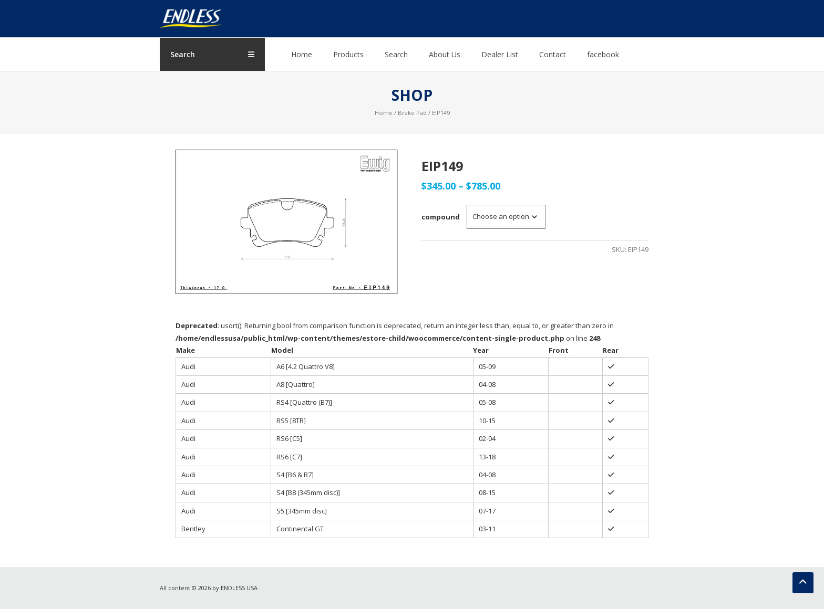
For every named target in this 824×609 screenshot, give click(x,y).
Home (301, 54)
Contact (552, 54)
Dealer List (499, 54)
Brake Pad (412, 113)
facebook (603, 54)
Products (348, 54)
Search (396, 54)
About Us (444, 54)
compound (440, 217)
